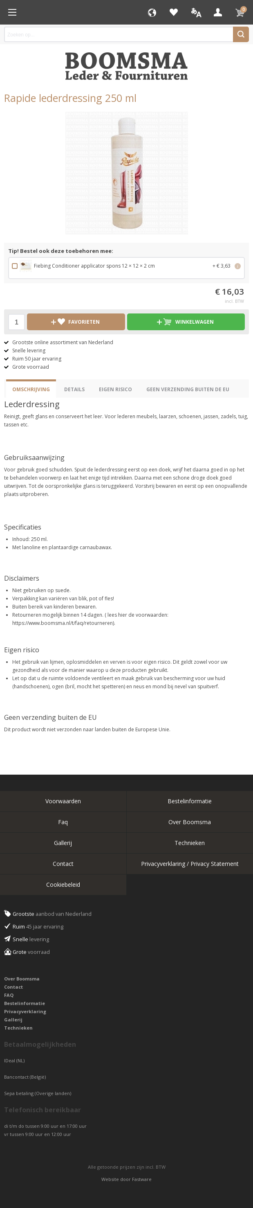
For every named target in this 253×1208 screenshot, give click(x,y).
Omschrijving (31, 389)
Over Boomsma (189, 822)
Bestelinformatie (190, 801)
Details (74, 389)
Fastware (142, 1179)
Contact (63, 864)
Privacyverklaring (25, 1011)
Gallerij (63, 843)
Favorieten (174, 12)
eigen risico (115, 389)
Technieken (190, 843)
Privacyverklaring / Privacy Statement (190, 864)
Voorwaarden (63, 801)
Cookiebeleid (63, 884)
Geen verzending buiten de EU (187, 389)
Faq (63, 822)
